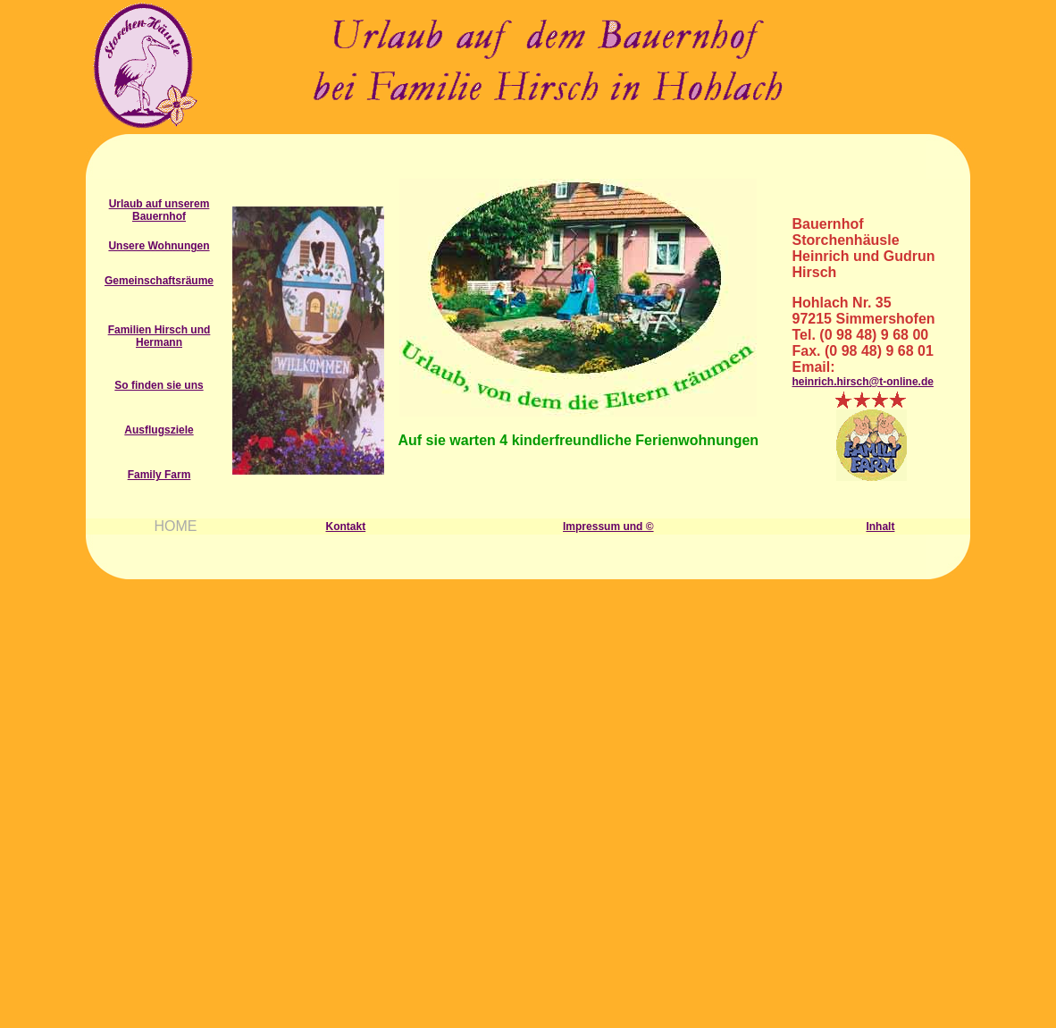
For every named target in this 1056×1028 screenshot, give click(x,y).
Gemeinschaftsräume (159, 280)
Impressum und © (608, 526)
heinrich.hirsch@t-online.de (863, 381)
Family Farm (159, 474)
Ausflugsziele (158, 430)
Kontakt (346, 526)
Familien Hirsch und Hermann (159, 336)
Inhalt (880, 526)
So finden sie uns (158, 385)
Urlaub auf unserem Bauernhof (159, 210)
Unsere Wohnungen (158, 246)
